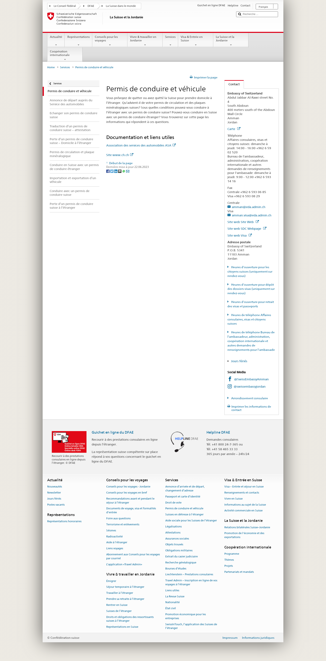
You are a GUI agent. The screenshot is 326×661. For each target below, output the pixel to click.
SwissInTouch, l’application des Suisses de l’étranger (191, 626)
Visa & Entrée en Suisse (195, 40)
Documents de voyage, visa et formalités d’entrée (131, 510)
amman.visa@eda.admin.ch (251, 215)
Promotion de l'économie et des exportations (244, 535)
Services (170, 40)
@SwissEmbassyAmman (251, 379)
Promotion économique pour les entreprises (185, 616)
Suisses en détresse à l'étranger (184, 514)
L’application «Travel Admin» (124, 564)
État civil (170, 608)
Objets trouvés (174, 544)
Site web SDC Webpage (246, 229)
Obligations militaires (179, 550)
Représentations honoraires (64, 521)
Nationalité (172, 602)
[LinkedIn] (116, 171)
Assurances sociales (177, 538)
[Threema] (120, 171)
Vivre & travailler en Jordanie (145, 40)
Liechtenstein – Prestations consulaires (189, 574)
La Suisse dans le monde (121, 5)
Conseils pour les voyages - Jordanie (128, 486)
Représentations (78, 40)
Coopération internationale (65, 55)
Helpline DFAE (218, 432)
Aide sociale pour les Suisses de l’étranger (191, 520)
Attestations (172, 532)
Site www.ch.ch (119, 155)
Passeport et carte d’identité (182, 496)
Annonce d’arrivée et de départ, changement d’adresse (185, 488)
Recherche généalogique (180, 562)
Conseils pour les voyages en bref (126, 492)
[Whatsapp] (124, 171)
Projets (228, 565)
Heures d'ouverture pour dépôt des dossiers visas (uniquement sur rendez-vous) (251, 289)
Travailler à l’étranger (119, 593)
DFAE (91, 5)
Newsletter (54, 492)
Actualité (56, 40)
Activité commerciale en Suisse (243, 510)
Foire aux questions (118, 518)
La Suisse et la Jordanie (231, 40)
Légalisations (173, 526)
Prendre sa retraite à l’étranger (125, 598)
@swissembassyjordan (249, 386)
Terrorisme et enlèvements (122, 524)
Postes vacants (56, 504)
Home (51, 67)
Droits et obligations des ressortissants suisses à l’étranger (130, 619)
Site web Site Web (243, 222)
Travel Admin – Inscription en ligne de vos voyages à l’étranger (191, 582)
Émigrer (111, 581)
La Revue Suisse (174, 596)
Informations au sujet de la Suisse (245, 504)
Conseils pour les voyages (110, 40)
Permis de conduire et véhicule (184, 508)
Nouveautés (54, 486)
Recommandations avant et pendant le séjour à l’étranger (130, 500)
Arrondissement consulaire (249, 398)
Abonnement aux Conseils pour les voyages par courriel (133, 556)
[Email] (127, 171)
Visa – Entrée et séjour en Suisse (244, 486)
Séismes (111, 530)
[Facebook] (108, 171)
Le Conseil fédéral (65, 5)
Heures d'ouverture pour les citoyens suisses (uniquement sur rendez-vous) (249, 271)
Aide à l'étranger (116, 542)
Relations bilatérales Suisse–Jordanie (247, 527)
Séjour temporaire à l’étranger (125, 587)
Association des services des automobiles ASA (141, 145)
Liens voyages (114, 548)
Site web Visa (239, 235)
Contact (232, 84)
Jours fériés (239, 361)
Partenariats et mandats (239, 571)
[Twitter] (112, 171)
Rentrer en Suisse (116, 604)
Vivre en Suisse (233, 498)
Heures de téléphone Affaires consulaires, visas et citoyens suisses (249, 319)
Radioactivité (114, 536)
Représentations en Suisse (122, 626)
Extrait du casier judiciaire (181, 556)
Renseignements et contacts (241, 492)
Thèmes (229, 559)
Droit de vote (173, 502)
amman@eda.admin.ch (248, 207)
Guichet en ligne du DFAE (113, 432)
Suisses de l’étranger (119, 611)
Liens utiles (172, 590)
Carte (233, 129)
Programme (231, 554)
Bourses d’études (175, 568)
